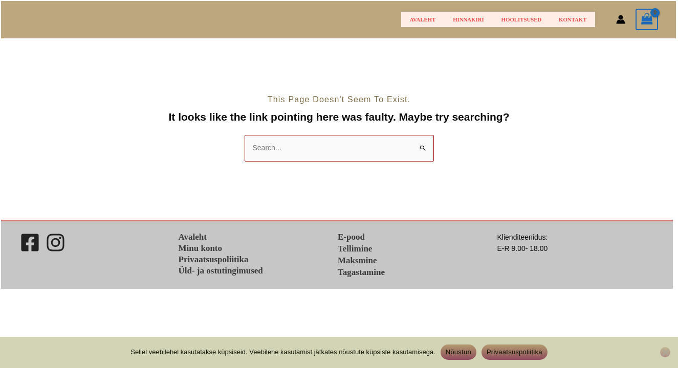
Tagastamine (361, 272)
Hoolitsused (531, 19)
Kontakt (575, 19)
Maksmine (357, 260)
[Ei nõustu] (665, 352)
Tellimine (355, 249)
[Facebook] (30, 243)
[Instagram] (56, 243)
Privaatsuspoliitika (214, 259)
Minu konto (201, 248)
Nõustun (458, 352)
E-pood (351, 237)
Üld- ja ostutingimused (221, 270)
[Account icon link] (620, 19)
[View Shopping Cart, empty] (647, 20)
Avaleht (445, 19)
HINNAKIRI (484, 19)
